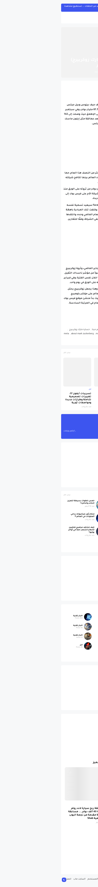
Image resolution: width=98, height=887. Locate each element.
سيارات (81, 655)
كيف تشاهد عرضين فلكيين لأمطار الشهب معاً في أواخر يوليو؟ (22, 529)
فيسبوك (75, 342)
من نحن (73, 879)
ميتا (66, 342)
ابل (92, 389)
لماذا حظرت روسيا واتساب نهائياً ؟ (52, 395)
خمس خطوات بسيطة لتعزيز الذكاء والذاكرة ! (22, 502)
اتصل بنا (8, 879)
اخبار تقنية (67, 53)
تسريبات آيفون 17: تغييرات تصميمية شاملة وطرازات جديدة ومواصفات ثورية (19, 398)
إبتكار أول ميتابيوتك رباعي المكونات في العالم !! (23, 515)
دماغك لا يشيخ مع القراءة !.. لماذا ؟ (68, 515)
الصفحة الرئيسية (83, 53)
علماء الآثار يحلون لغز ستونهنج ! (66, 527)
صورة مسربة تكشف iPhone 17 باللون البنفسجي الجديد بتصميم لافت (82, 398)
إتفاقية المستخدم (37, 879)
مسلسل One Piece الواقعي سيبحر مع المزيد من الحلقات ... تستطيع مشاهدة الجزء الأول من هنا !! (43, 7)
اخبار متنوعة (79, 616)
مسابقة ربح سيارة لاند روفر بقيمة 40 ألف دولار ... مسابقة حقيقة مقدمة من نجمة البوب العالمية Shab (27, 813)
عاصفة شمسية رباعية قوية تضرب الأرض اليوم (68, 502)
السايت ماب (20, 879)
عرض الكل (7, 353)
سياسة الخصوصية (57, 879)
